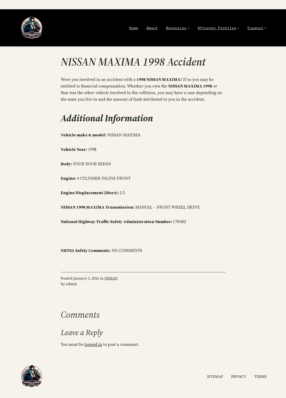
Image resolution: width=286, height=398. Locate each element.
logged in (93, 344)
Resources (176, 28)
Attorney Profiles (217, 28)
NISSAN (111, 278)
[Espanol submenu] (265, 28)
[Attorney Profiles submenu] (238, 28)
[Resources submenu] (188, 28)
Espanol (255, 28)
